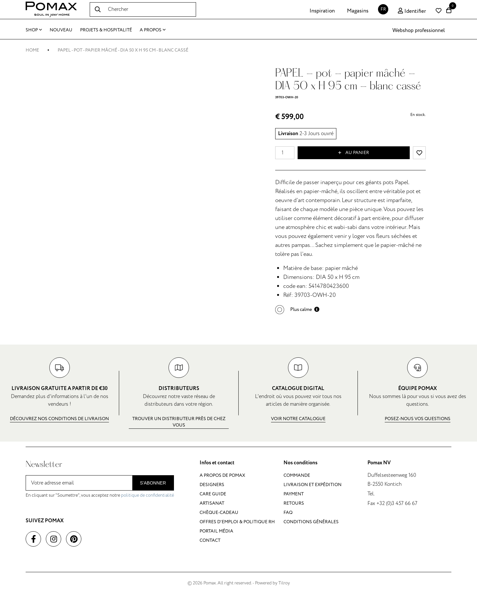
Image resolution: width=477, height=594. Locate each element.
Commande (297, 475)
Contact (210, 540)
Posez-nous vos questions (417, 419)
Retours (294, 503)
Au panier (353, 153)
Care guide (213, 494)
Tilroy (284, 583)
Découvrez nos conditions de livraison (59, 419)
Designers (212, 485)
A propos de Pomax (222, 475)
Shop (34, 30)
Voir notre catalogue (298, 419)
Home (32, 50)
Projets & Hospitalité (106, 30)
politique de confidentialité (147, 495)
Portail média (216, 531)
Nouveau (61, 30)
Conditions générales (311, 522)
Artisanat (212, 503)
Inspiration (322, 11)
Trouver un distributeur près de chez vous (179, 422)
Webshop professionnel (418, 30)
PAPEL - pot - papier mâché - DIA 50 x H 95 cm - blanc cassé (123, 50)
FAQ (288, 512)
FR (383, 9)
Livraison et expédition (312, 485)
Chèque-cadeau (219, 512)
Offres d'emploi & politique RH (237, 522)
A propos (153, 30)
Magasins (357, 11)
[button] (297, 309)
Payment (294, 494)
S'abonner (153, 482)
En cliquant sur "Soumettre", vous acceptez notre (100, 495)
